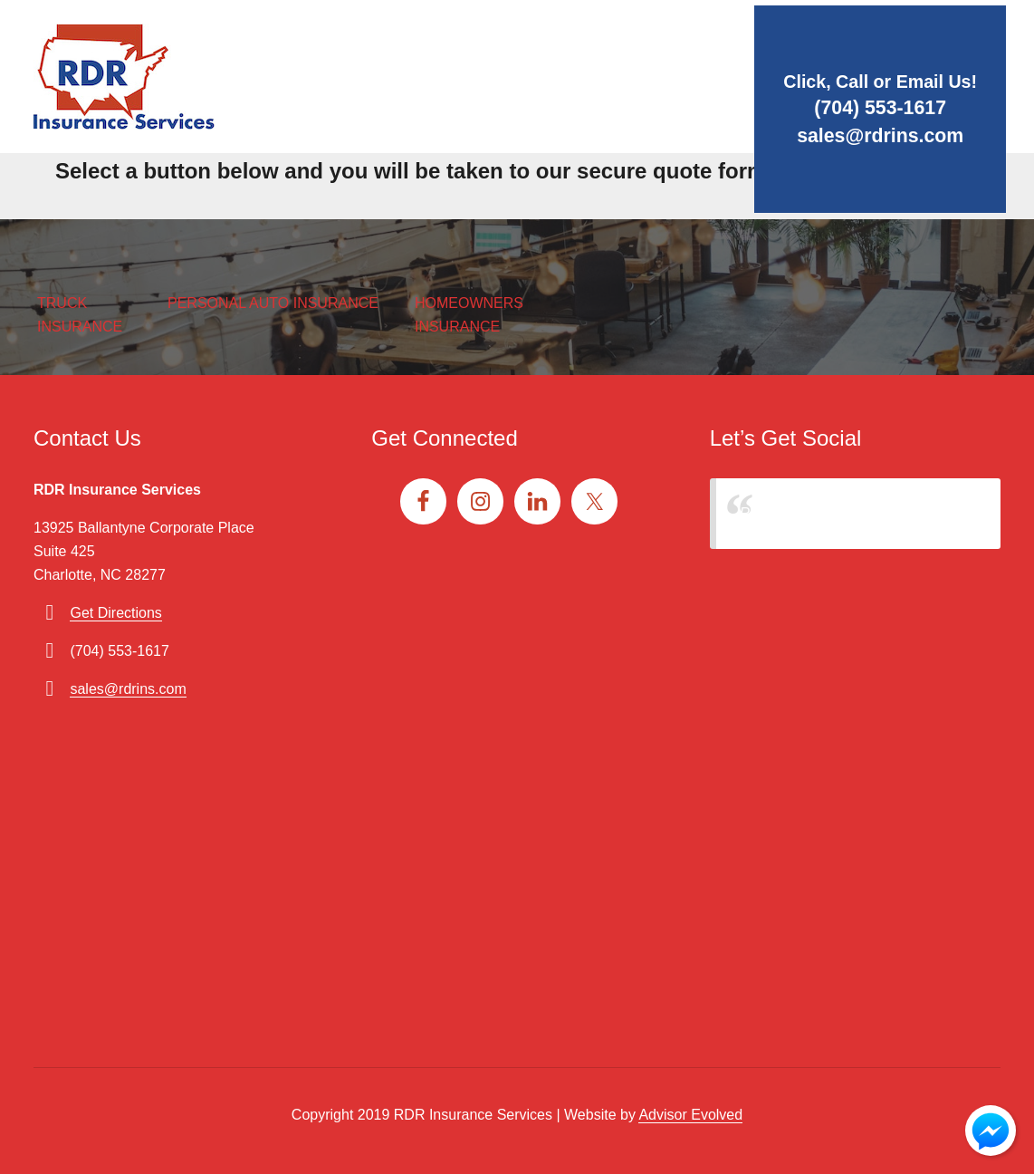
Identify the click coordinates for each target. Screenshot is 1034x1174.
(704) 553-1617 (863, 105)
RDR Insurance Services (819, 513)
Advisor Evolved (690, 1114)
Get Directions (115, 613)
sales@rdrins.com (863, 134)
